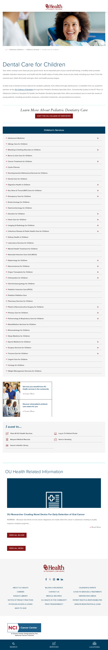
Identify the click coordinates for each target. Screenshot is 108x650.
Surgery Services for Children (20, 349)
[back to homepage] (6, 49)
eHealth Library (20, 598)
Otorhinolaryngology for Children (21, 285)
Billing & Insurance (54, 590)
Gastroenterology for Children (20, 209)
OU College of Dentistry (24, 90)
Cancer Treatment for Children (20, 162)
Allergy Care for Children (18, 144)
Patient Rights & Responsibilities (87, 602)
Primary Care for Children (18, 314)
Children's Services (33, 50)
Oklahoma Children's (16, 50)
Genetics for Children (16, 215)
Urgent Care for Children (18, 361)
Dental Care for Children (18, 179)
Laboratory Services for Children (21, 244)
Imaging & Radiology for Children (21, 226)
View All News (16, 550)
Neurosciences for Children (19, 267)
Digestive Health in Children (19, 185)
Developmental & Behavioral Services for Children (28, 174)
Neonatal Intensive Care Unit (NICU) (22, 256)
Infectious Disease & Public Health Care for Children (29, 232)
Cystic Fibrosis (14, 168)
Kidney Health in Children (18, 238)
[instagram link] (54, 581)
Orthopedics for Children (18, 279)
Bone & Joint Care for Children (20, 156)
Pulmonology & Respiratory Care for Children (26, 320)
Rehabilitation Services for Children (22, 326)
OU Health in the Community (54, 602)
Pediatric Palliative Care (17, 297)
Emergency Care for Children (19, 197)
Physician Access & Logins (20, 606)
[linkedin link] (62, 581)
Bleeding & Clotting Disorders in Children (24, 150)
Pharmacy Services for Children (20, 302)
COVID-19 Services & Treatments (87, 594)
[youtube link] (58, 581)
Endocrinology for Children (19, 203)
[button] (98, 138)
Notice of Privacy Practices (21, 602)
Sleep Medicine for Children (19, 338)
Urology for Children (16, 367)
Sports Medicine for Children (19, 343)
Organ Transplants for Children (20, 273)
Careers (20, 594)
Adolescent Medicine (16, 138)
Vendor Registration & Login (87, 606)
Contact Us (54, 594)
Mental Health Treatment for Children (23, 250)
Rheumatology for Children (19, 332)
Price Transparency (54, 606)
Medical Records (54, 598)
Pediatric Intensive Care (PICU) (20, 291)
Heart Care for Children (17, 220)
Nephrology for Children (18, 261)
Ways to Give (20, 611)
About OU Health (21, 590)
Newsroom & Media (87, 598)
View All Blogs (16, 537)
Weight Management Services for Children (25, 373)
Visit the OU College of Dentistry (54, 116)
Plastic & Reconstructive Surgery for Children (26, 308)
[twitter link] (50, 581)
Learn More (30, 396)
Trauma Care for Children (18, 355)
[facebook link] (46, 581)
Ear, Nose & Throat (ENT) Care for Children (25, 191)
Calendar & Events (87, 590)
